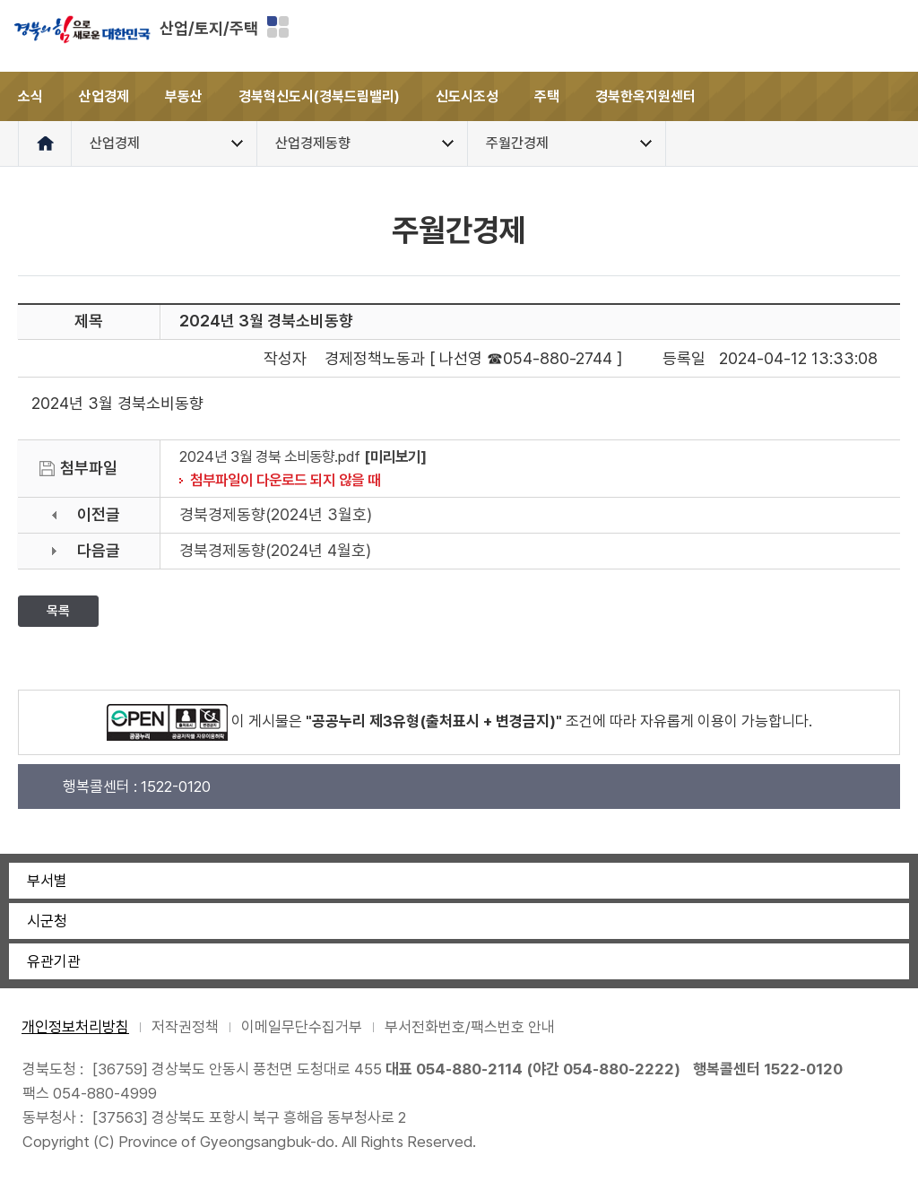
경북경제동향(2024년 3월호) (275, 514)
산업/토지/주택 (209, 28)
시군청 (47, 921)
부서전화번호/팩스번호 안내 (470, 1027)
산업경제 (104, 96)
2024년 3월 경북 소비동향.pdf (269, 456)
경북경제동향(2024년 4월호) (275, 550)
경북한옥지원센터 (645, 96)
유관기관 (54, 961)
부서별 (47, 881)
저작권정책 (185, 1027)
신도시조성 (467, 96)
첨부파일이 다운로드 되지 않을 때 (285, 480)
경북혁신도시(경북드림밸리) (319, 96)
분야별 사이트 (278, 27)
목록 (58, 611)
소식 (30, 96)
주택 (546, 96)
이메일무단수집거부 (301, 1027)
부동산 (184, 96)
